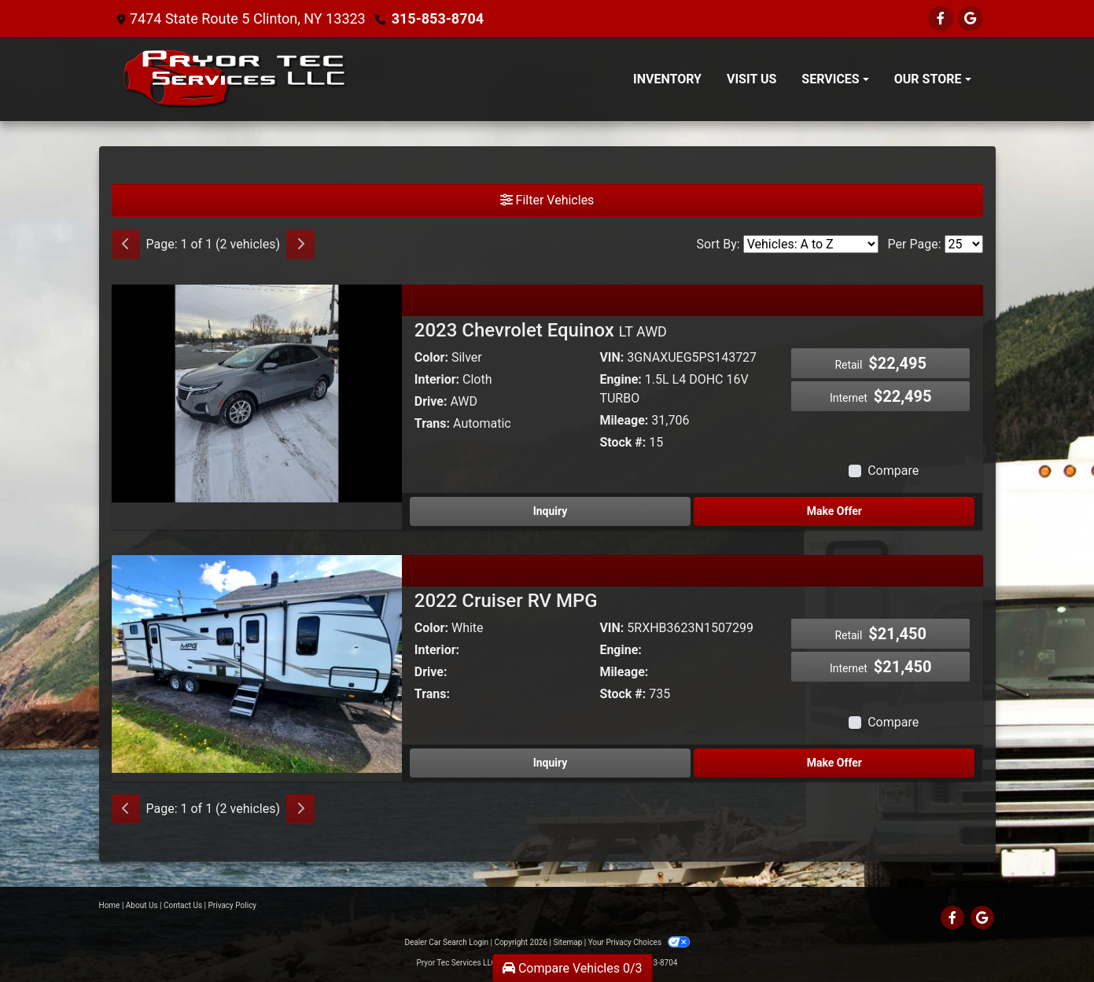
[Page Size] (964, 244)
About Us (142, 905)
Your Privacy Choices (639, 942)
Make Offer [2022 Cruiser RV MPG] (834, 762)
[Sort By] (811, 244)
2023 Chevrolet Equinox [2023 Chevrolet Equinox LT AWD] (540, 330)
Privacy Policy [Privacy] (232, 905)
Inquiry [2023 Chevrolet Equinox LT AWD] (550, 511)
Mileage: (623, 420)
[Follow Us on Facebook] (940, 18)
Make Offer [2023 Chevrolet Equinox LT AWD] (834, 511)
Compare (893, 470)
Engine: (620, 379)
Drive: (431, 401)
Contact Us (183, 905)
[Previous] (126, 244)
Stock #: (622, 442)
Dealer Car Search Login (446, 942)
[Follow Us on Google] (970, 18)
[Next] (300, 244)
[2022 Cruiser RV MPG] (257, 663)
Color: (431, 357)
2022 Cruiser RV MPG (506, 601)
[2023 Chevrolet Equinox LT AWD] (257, 392)
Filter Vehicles (547, 200)
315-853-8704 (438, 18)
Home (109, 905)
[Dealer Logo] (235, 79)
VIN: (611, 357)
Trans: (432, 423)
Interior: (436, 379)
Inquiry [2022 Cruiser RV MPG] (550, 762)
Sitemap (567, 942)
